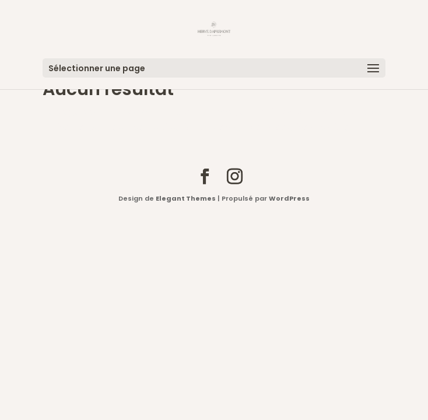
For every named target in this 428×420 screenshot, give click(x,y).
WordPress (289, 198)
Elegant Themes (186, 198)
